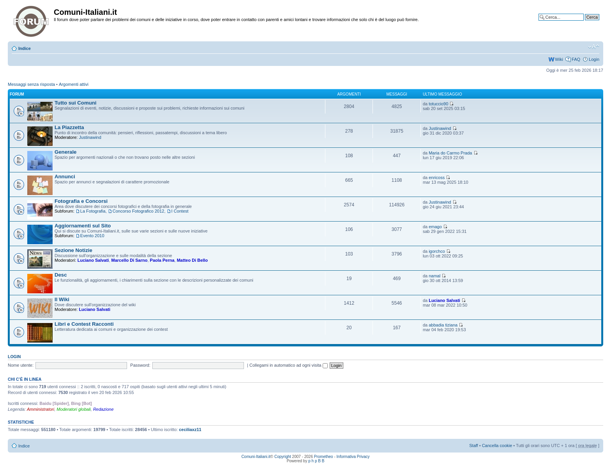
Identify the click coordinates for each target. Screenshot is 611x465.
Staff (473, 445)
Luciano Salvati (93, 260)
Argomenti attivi (73, 84)
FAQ (576, 59)
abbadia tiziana (443, 325)
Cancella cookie (497, 445)
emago (435, 226)
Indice (24, 48)
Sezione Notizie (73, 250)
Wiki (559, 59)
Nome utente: (21, 365)
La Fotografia (93, 211)
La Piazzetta (69, 127)
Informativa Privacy (353, 456)
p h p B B (316, 461)
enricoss (437, 177)
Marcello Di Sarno (129, 260)
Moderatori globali (73, 409)
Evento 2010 (92, 235)
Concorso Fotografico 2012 (138, 211)
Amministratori (40, 409)
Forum (17, 94)
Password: (140, 365)
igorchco (437, 251)
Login (594, 59)
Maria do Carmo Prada (450, 153)
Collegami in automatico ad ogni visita (288, 365)
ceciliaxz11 (190, 429)
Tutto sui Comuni (75, 103)
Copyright (282, 456)
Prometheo (323, 456)
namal (434, 275)
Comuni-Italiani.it (255, 456)
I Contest (180, 211)
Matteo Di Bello (192, 260)
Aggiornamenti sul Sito (83, 226)
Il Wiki (62, 299)
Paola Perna (162, 260)
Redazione (103, 409)
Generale (65, 152)
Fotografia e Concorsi (81, 201)
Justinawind (90, 137)
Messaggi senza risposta (31, 84)
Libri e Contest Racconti (84, 324)
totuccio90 (438, 103)
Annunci (65, 176)
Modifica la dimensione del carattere (593, 46)
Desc (61, 275)
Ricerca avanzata (582, 23)
